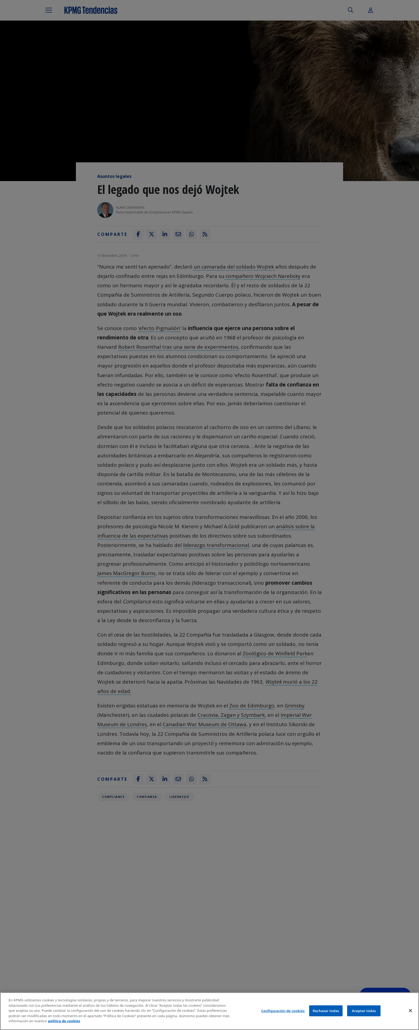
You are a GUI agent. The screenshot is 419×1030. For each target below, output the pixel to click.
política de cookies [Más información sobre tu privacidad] (64, 1021)
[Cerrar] (410, 1011)
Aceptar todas (364, 1010)
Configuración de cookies (283, 1010)
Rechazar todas (326, 1010)
